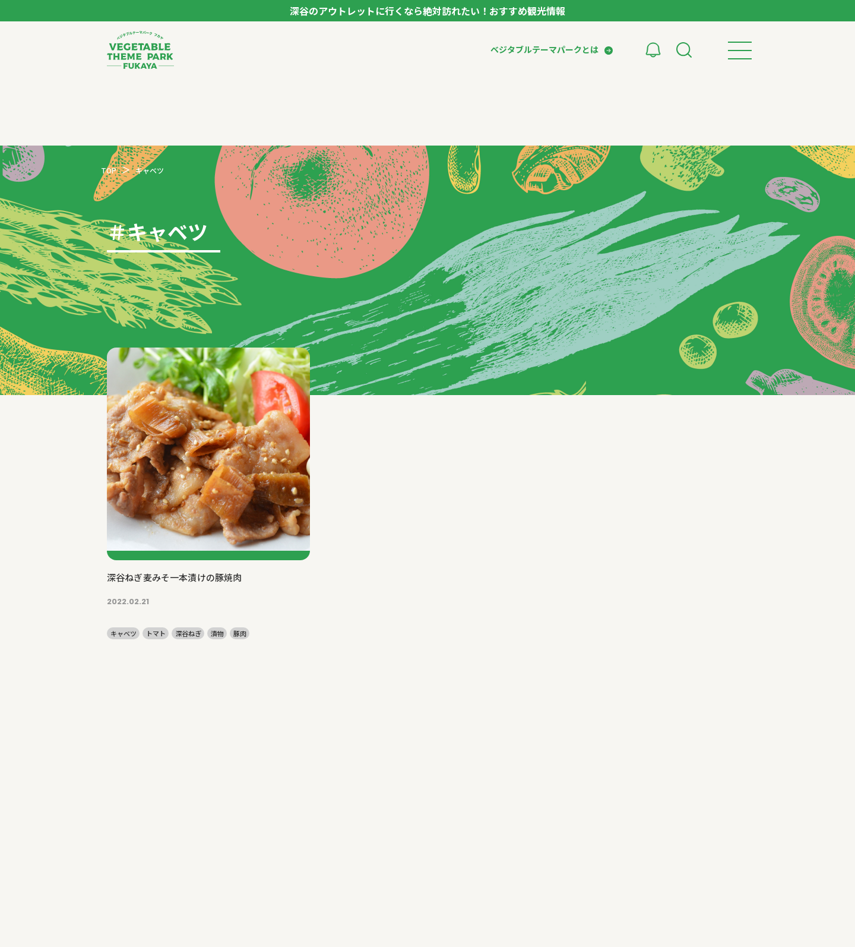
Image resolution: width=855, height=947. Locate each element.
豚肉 (239, 633)
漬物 (217, 633)
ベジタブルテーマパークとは (544, 49)
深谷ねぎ (188, 633)
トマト (156, 633)
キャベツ (123, 633)
